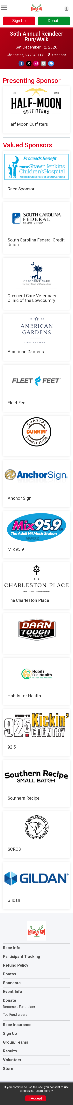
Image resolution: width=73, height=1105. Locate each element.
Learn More (43, 1091)
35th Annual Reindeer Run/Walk (36, 36)
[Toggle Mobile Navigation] (4, 8)
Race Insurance (17, 1024)
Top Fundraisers (15, 1015)
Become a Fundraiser (19, 1007)
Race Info (11, 947)
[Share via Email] (43, 63)
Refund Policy (15, 965)
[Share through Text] (51, 63)
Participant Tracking (21, 956)
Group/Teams (15, 1042)
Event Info (12, 991)
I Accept (35, 1098)
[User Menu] (66, 8)
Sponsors (12, 982)
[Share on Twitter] (29, 63)
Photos (9, 974)
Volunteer (12, 1059)
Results (10, 1051)
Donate (54, 20)
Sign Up (19, 20)
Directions (58, 55)
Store (8, 1068)
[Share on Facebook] (21, 63)
